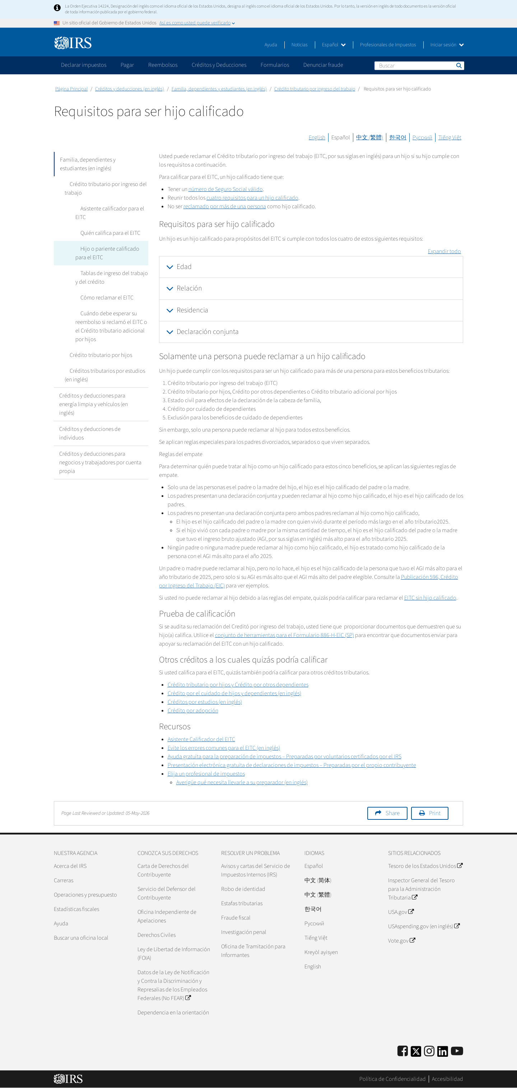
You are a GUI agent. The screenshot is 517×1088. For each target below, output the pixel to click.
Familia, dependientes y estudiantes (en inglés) (219, 89)
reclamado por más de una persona (224, 206)
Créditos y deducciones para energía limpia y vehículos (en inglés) (93, 404)
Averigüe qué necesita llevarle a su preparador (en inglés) (242, 782)
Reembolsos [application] (162, 65)
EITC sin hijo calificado (430, 598)
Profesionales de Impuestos (388, 44)
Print (435, 813)
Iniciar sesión (447, 44)
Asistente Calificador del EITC (201, 739)
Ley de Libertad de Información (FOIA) (174, 953)
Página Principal (71, 89)
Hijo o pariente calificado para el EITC (110, 253)
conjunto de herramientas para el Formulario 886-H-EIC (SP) (284, 635)
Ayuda (271, 44)
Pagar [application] (127, 65)
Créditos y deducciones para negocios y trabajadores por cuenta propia (100, 462)
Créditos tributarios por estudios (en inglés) (102, 375)
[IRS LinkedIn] (442, 1054)
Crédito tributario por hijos (96, 355)
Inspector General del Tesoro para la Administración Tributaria (421, 889)
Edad (184, 267)
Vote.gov (401, 941)
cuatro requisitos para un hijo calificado (252, 198)
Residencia (192, 310)
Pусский (314, 923)
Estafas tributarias (241, 903)
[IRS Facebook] (402, 1051)
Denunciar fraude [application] (323, 65)
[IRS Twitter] (416, 1054)
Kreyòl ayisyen (321, 952)
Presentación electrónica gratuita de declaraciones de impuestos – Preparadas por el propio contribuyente (292, 765)
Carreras (63, 880)
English (317, 137)
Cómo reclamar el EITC (102, 298)
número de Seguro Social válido (225, 189)
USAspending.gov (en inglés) (424, 926)
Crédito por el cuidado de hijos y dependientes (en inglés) (234, 693)
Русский (422, 137)
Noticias (300, 44)
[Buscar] (419, 65)
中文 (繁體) (369, 137)
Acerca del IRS (70, 866)
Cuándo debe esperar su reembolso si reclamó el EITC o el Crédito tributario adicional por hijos (111, 326)
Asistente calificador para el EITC (107, 213)
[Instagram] (429, 1051)
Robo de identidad (243, 889)
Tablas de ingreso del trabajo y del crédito (110, 277)
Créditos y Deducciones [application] (219, 65)
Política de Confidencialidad (392, 1079)
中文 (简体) (317, 880)
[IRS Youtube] (457, 1051)
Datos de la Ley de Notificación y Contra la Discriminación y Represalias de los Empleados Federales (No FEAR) (173, 985)
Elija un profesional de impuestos (206, 774)
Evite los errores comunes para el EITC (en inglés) (224, 748)
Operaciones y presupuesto (85, 895)
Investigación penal (243, 932)
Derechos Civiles (157, 935)
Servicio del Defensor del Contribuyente (167, 893)
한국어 (397, 137)
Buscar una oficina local (81, 938)
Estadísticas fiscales (76, 909)
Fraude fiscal (236, 918)
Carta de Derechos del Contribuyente (163, 870)
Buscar (458, 65)
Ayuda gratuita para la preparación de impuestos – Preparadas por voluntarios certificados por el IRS (284, 757)
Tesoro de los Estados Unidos (425, 866)
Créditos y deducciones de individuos (90, 433)
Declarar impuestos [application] (83, 65)
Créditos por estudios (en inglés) (205, 702)
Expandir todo (444, 251)
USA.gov (401, 912)
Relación (189, 288)
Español (334, 44)
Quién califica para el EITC (105, 233)
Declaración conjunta (208, 332)
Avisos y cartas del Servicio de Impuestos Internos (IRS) (255, 870)
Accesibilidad (447, 1079)
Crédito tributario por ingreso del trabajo (314, 89)
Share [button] (393, 813)
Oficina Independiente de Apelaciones (167, 916)
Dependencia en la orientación (173, 1013)
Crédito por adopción (193, 711)
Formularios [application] (275, 65)
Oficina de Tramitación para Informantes (253, 951)
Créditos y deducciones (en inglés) (129, 89)
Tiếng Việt (449, 137)
